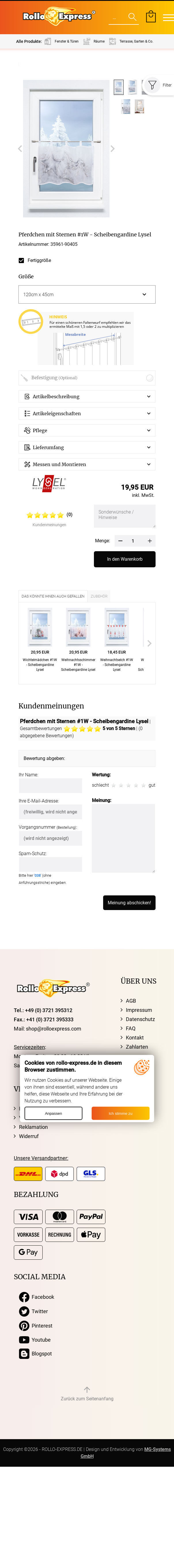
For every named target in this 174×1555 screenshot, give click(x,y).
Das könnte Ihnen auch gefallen (53, 596)
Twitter (33, 1311)
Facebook (36, 1297)
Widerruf (29, 1136)
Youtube (35, 1340)
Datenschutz (140, 1019)
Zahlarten (137, 1047)
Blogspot (35, 1354)
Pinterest (35, 1326)
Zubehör (99, 596)
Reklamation (33, 1127)
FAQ (130, 1028)
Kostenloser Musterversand (50, 1109)
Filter (158, 85)
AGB (131, 1001)
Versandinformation (42, 1118)
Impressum (139, 1010)
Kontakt (135, 1038)
